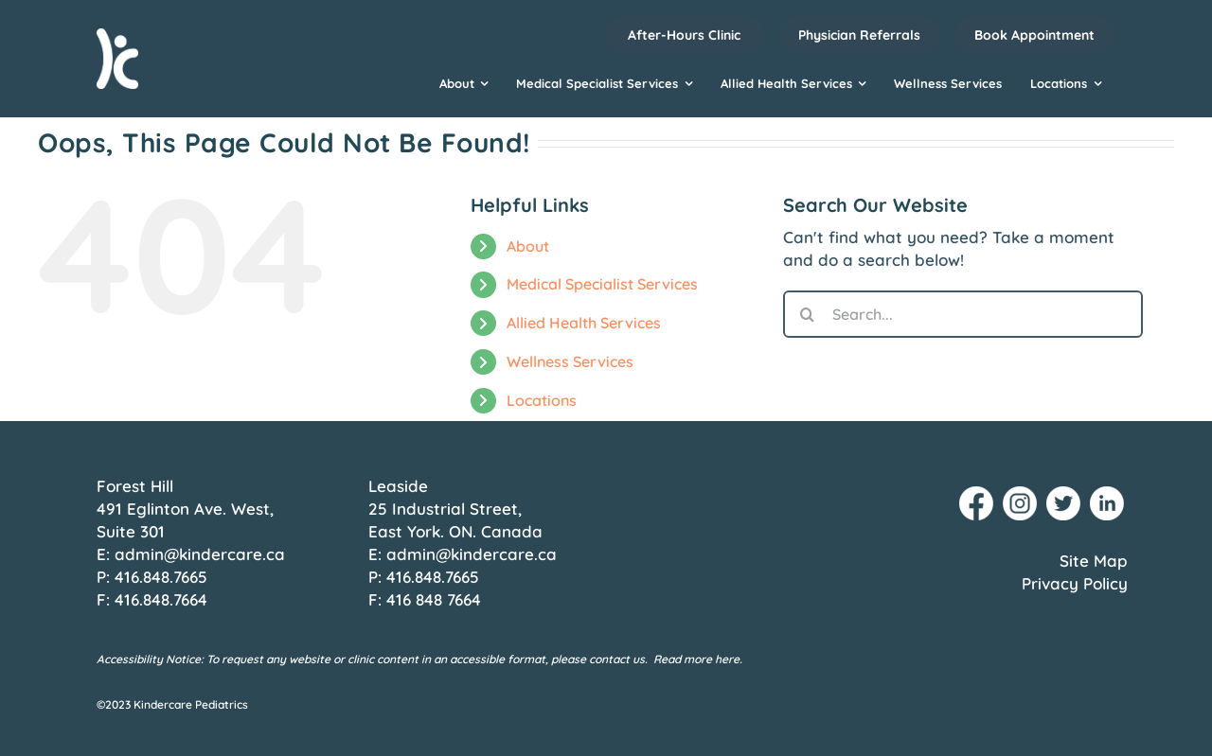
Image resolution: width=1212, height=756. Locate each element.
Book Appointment (1034, 35)
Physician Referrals (859, 35)
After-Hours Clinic (684, 35)
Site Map (1094, 561)
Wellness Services (570, 361)
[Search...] (963, 314)
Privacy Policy (1075, 583)
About (528, 246)
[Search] (806, 314)
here (727, 659)
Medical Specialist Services (602, 283)
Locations (542, 400)
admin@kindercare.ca (200, 554)
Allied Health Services (584, 322)
